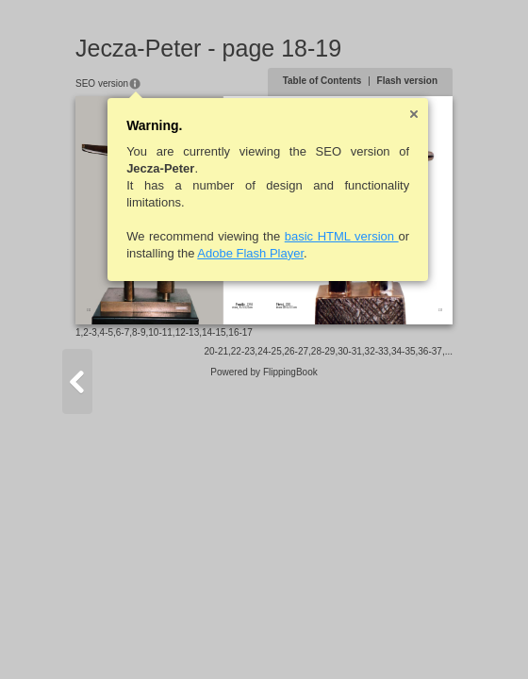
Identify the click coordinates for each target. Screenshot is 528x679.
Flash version (407, 80)
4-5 (106, 332)
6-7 (122, 332)
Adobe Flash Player (250, 253)
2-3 (89, 332)
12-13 (187, 332)
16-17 (240, 332)
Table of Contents (322, 80)
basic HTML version (342, 236)
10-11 (160, 332)
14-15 (214, 332)
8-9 (138, 332)
